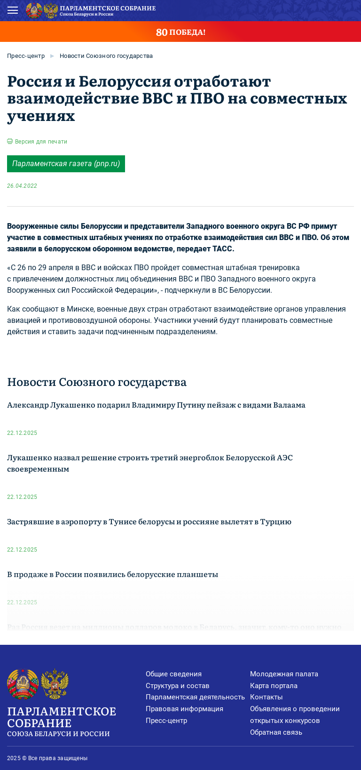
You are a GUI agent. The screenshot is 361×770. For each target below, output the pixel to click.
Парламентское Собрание (76, 720)
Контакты (266, 697)
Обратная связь (276, 732)
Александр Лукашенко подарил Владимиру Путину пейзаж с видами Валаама (156, 404)
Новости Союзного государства (106, 55)
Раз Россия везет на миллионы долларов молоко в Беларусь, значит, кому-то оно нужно (174, 626)
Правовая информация (184, 709)
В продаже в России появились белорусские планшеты (112, 573)
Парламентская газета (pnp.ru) (66, 163)
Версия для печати (41, 141)
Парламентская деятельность (195, 697)
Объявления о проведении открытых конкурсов (295, 715)
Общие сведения (174, 674)
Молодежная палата (284, 674)
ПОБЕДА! (180, 31)
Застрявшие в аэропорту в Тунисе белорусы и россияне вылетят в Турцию (149, 521)
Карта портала (274, 686)
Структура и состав (178, 686)
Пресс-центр (26, 55)
